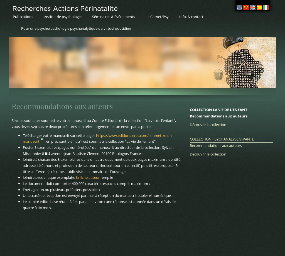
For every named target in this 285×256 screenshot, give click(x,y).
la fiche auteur (88, 177)
